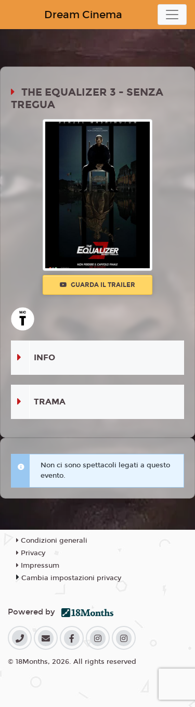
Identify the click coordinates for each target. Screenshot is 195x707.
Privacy (30, 553)
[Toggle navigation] (172, 14)
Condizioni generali (51, 540)
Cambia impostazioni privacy (71, 578)
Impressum (37, 565)
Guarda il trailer (97, 285)
